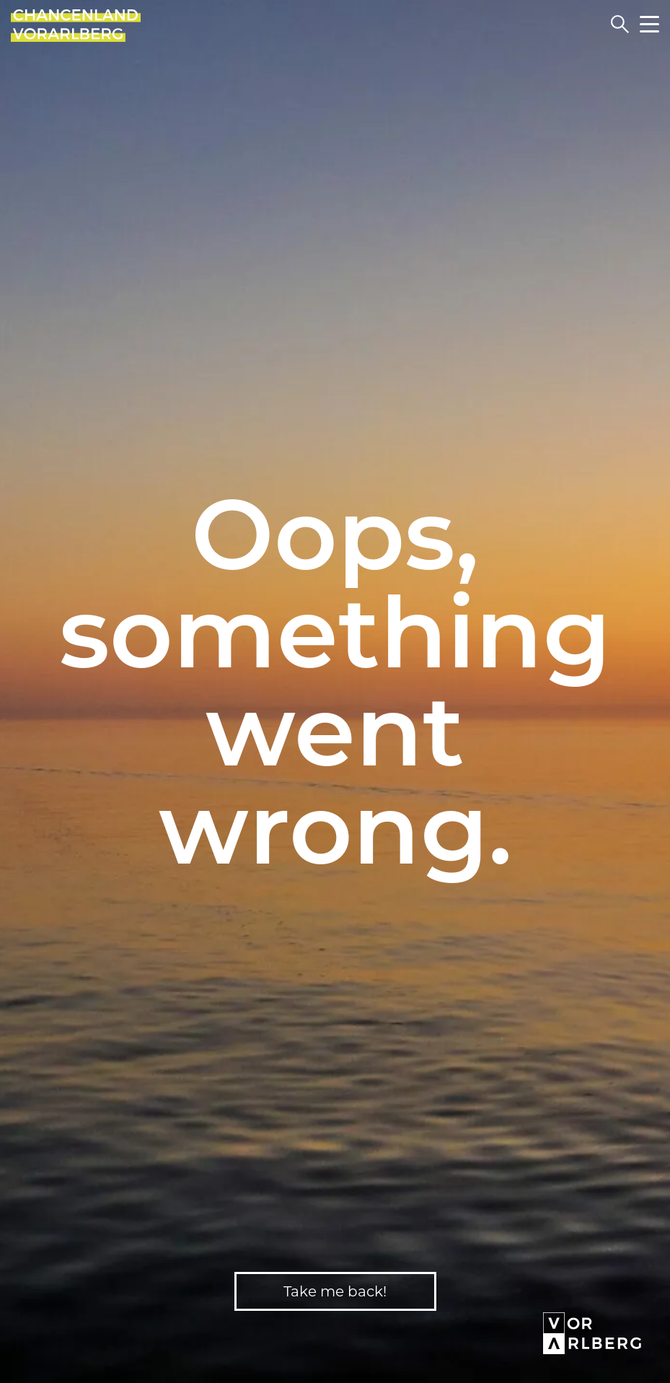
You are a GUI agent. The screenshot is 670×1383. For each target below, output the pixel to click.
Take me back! (335, 1291)
